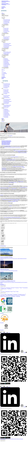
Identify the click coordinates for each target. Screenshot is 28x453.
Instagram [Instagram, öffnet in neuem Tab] (4, 427)
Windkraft (15, 163)
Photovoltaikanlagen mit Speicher (9, 155)
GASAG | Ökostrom (21, 208)
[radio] (8, 275)
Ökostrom (3, 68)
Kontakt (16, 371)
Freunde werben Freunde (6, 397)
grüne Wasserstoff (12, 173)
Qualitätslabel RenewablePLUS (7, 211)
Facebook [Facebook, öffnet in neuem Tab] (4, 423)
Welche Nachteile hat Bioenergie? (9, 45)
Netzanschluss (4, 368)
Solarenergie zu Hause (7, 154)
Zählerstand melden (5, 384)
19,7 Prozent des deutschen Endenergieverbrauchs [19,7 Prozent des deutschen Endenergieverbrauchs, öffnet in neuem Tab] (12, 65)
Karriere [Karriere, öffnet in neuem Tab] (23, 2)
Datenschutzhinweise (5, 437)
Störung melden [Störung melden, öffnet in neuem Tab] (4, 400)
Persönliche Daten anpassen (6, 387)
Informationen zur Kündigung (6, 395)
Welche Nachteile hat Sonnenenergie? (10, 40)
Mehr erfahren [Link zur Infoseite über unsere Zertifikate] (14, 410)
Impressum (4, 435)
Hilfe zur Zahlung (4, 391)
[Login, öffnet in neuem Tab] (23, 4)
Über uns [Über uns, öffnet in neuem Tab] (26, 2)
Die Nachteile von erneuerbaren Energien (11, 38)
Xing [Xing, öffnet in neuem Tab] (3, 431)
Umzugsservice (4, 394)
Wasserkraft (4, 189)
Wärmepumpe (4, 371)
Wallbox (3, 373)
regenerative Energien (12, 52)
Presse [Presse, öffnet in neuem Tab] (16, 370)
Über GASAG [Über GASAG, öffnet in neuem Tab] (17, 365)
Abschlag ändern (4, 386)
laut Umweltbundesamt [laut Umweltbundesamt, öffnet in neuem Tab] (15, 115)
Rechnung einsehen (5, 389)
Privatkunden (13, 2)
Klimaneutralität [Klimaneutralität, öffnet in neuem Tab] (17, 367)
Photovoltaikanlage (14, 120)
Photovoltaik (4, 370)
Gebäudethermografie (5, 376)
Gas (3, 367)
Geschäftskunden (18, 2)
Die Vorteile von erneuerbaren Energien (10, 37)
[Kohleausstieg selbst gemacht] (14, 327)
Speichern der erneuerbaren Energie (15, 72)
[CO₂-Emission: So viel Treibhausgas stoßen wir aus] (14, 349)
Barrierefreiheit (4, 439)
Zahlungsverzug (4, 392)
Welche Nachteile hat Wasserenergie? (10, 44)
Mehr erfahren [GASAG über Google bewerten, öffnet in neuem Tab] (4, 410)
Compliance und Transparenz (7, 443)
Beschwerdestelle (5, 399)
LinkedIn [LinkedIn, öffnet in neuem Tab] (4, 429)
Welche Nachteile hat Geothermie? (10, 47)
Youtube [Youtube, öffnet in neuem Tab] (4, 425)
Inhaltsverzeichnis (5, 441)
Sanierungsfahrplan (5, 375)
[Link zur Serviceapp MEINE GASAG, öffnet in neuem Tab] (16, 426)
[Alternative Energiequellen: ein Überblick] (14, 305)
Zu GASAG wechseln (5, 383)
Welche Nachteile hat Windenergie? (10, 42)
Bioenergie (22, 220)
